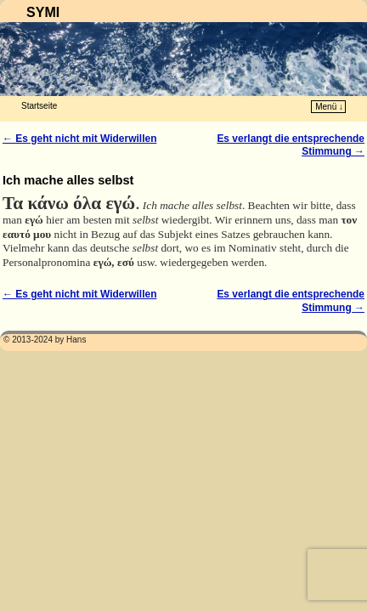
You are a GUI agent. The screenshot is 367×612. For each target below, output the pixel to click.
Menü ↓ (329, 106)
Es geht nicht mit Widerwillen (79, 138)
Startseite (39, 105)
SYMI (42, 12)
